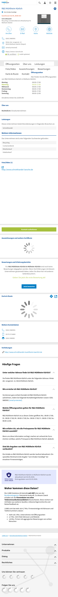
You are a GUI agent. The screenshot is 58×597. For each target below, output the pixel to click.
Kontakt (25, 73)
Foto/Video (11, 69)
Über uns (27, 64)
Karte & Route (12, 73)
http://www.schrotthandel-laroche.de (17, 169)
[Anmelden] (45, 2)
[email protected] (15, 400)
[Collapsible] (54, 372)
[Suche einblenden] (40, 2)
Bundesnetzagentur (11, 495)
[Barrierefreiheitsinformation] (50, 2)
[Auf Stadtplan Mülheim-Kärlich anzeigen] (55, 296)
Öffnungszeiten (13, 64)
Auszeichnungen (26, 69)
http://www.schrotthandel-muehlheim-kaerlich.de (23, 352)
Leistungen (40, 64)
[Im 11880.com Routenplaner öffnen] (51, 296)
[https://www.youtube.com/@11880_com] (28, 590)
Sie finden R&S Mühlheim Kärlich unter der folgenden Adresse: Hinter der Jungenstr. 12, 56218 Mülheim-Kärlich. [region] (28, 379)
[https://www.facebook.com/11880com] (4, 590)
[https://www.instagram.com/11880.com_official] (10, 590)
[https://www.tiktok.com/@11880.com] (16, 590)
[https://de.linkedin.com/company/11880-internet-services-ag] (22, 590)
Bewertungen (44, 69)
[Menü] (55, 2)
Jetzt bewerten (29, 286)
